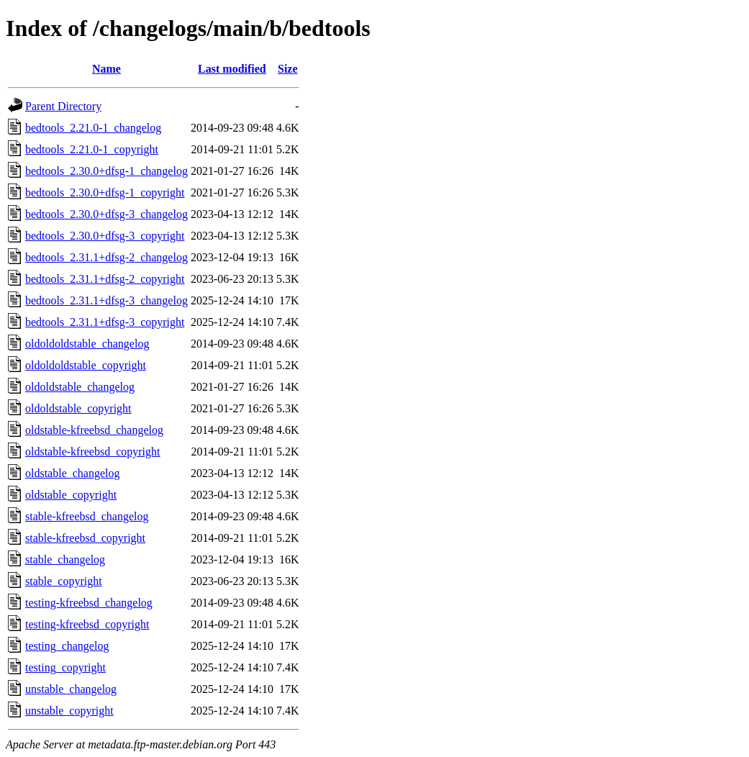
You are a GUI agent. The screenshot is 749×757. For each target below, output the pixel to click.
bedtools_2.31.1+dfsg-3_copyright (104, 322)
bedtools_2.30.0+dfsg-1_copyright (104, 192)
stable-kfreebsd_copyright (85, 538)
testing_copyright (65, 667)
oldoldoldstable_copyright (85, 365)
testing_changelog (67, 646)
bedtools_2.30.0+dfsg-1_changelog (106, 171)
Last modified (232, 69)
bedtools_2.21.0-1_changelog (93, 128)
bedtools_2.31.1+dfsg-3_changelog (106, 300)
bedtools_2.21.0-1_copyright (91, 149)
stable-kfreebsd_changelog (86, 516)
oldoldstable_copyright (78, 408)
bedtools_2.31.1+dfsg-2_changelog (106, 257)
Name (106, 69)
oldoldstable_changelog (80, 387)
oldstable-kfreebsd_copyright (92, 451)
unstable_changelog (71, 689)
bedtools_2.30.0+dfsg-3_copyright (104, 236)
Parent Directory (63, 106)
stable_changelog (65, 559)
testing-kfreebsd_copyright (87, 624)
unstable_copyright (69, 710)
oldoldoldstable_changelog (87, 343)
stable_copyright (63, 581)
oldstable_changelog (72, 473)
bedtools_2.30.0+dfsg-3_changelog (106, 214)
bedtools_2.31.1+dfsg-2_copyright (104, 279)
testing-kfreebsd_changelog (89, 603)
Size (288, 69)
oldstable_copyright (71, 495)
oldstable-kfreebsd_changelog (94, 430)
